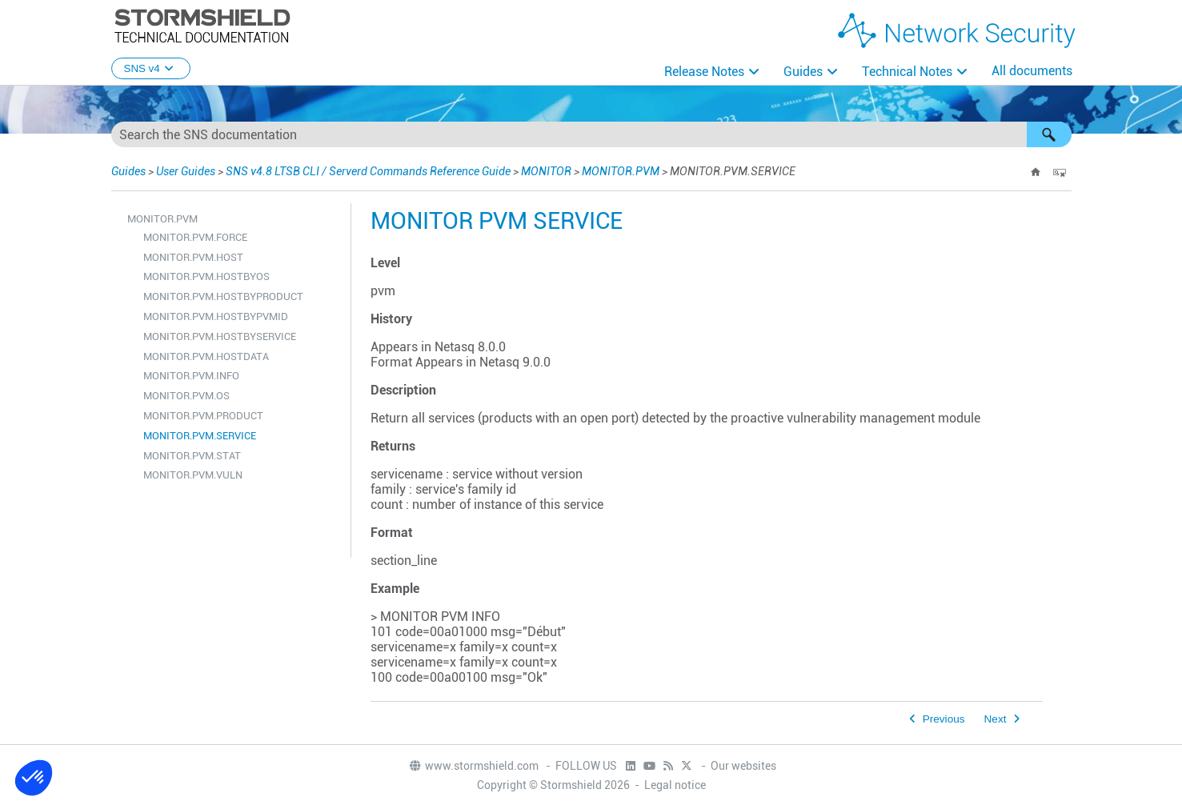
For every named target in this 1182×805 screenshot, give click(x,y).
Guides (803, 71)
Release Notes (704, 71)
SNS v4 (151, 68)
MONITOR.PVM (620, 171)
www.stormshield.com (473, 765)
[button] (1049, 134)
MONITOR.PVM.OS (186, 396)
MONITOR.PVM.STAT (192, 456)
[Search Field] (591, 134)
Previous (944, 719)
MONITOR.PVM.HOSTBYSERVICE (219, 336)
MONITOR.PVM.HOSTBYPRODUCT (223, 296)
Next (995, 719)
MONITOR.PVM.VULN (192, 475)
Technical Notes (907, 71)
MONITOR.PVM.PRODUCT (203, 416)
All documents (1032, 70)
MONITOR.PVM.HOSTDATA (206, 356)
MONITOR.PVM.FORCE (195, 237)
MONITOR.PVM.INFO (191, 376)
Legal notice (675, 785)
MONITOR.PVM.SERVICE (199, 436)
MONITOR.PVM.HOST (193, 257)
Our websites (743, 765)
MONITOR (546, 171)
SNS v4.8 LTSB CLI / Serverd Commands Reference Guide (368, 171)
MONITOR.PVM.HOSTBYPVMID (215, 316)
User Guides (185, 171)
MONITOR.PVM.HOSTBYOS (206, 276)
